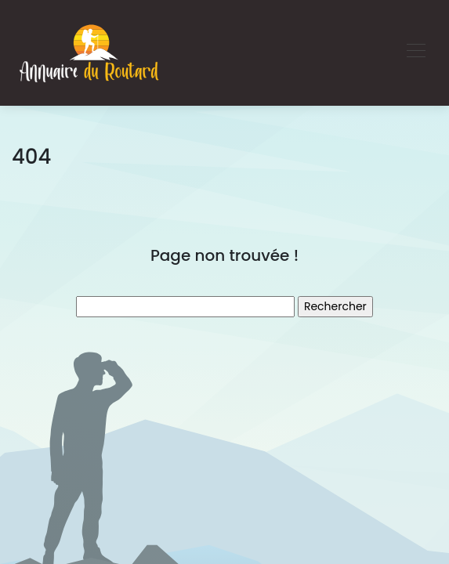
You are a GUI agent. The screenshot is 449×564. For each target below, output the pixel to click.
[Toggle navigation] (415, 52)
